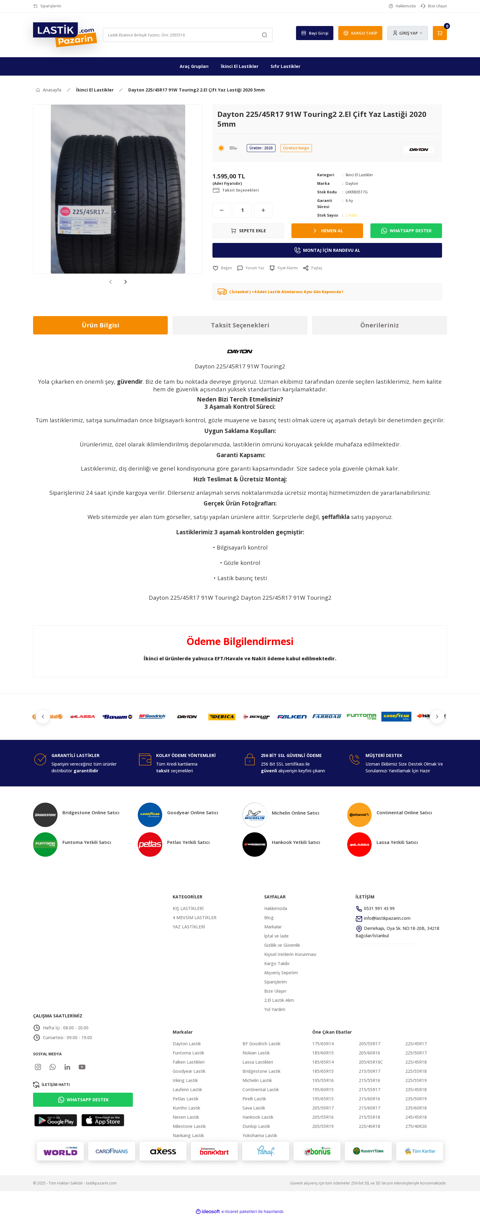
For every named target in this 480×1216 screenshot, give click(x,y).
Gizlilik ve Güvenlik (282, 945)
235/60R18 (416, 1108)
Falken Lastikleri (188, 1062)
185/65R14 (323, 1062)
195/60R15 (323, 1089)
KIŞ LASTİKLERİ (188, 908)
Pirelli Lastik (254, 1099)
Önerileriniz (379, 325)
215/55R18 (369, 1117)
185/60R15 (323, 1053)
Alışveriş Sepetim (281, 972)
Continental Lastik (260, 1089)
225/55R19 (416, 1080)
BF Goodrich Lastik (261, 1043)
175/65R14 (323, 1043)
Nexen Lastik (186, 1117)
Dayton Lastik (187, 1043)
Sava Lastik (253, 1108)
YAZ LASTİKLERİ (189, 927)
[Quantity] (242, 210)
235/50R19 (416, 1099)
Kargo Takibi (276, 963)
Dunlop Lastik (256, 1126)
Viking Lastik (185, 1080)
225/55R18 (416, 1071)
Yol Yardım (274, 1009)
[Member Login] (407, 33)
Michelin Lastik (257, 1080)
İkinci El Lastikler (359, 174)
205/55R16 (323, 1117)
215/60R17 (369, 1108)
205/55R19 (323, 1126)
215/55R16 (369, 1080)
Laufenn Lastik (187, 1089)
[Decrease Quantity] (221, 210)
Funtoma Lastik (188, 1053)
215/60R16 (369, 1099)
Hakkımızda (275, 908)
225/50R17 (416, 1053)
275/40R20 (416, 1126)
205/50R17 (323, 1108)
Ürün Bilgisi (100, 325)
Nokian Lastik (256, 1053)
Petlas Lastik (185, 1099)
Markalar (273, 927)
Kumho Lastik (186, 1108)
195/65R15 (323, 1099)
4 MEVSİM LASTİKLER (194, 917)
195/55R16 (323, 1080)
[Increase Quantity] (263, 210)
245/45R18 (416, 1117)
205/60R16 (369, 1053)
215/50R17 (369, 1071)
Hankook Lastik (257, 1117)
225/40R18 (369, 1126)
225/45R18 (416, 1062)
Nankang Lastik (188, 1135)
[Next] (125, 281)
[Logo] (65, 34)
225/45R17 (416, 1043)
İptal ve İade (276, 936)
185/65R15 (323, 1071)
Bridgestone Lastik (261, 1071)
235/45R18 (416, 1089)
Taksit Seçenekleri (240, 325)
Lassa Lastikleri (257, 1062)
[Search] (187, 35)
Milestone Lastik (189, 1126)
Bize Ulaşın (275, 991)
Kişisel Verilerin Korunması (290, 954)
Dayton (352, 183)
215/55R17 (369, 1089)
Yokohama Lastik (259, 1135)
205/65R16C (371, 1062)
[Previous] (110, 281)
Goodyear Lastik (189, 1071)
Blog (269, 917)
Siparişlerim (275, 982)
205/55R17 (369, 1043)
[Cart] (440, 33)
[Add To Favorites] (222, 268)
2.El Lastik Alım (279, 1000)
